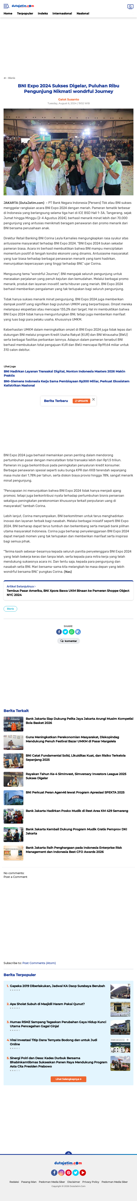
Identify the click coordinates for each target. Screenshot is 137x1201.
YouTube (85, 1174)
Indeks (43, 13)
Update (81, 400)
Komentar (68, 640)
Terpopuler (25, 13)
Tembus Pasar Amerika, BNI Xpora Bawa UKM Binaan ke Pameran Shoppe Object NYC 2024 (68, 593)
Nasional (83, 13)
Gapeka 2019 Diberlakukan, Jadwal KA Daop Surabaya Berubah (57, 986)
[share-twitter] (65, 632)
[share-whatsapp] (71, 632)
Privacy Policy (90, 1181)
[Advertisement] (68, 45)
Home (8, 13)
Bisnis (10, 608)
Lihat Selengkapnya (69, 1079)
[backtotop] (68, 1154)
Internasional (62, 13)
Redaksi (14, 1181)
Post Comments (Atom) (39, 963)
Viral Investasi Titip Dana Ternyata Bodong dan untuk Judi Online (53, 1042)
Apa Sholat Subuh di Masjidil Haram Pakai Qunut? (47, 1004)
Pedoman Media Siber (52, 1181)
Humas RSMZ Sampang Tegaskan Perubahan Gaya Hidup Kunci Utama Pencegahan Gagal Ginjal (58, 1024)
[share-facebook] (59, 632)
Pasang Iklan (28, 1181)
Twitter (77, 1174)
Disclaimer (73, 1181)
